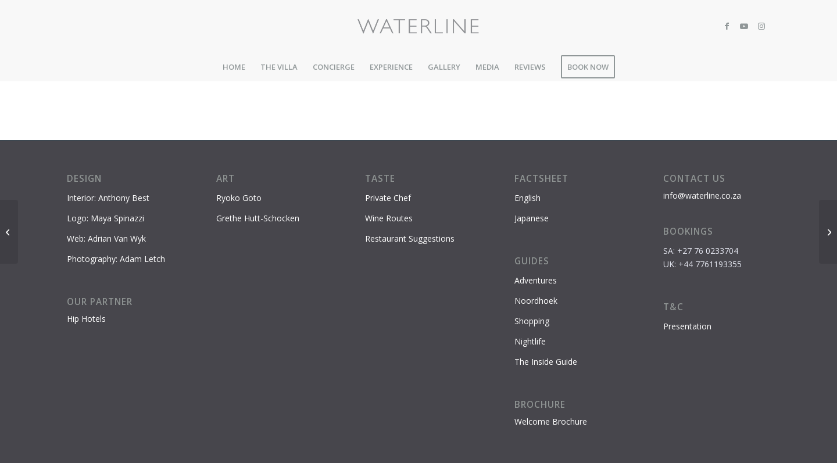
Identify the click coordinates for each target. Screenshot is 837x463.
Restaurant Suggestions (410, 238)
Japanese (531, 218)
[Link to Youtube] (744, 26)
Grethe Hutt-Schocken (257, 218)
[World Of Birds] (9, 232)
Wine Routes (389, 218)
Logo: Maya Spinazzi (105, 218)
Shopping (531, 320)
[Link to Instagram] (761, 26)
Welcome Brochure (550, 421)
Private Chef (388, 197)
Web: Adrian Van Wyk (106, 238)
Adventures (535, 280)
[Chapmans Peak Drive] (828, 232)
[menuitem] (234, 66)
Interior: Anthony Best (108, 197)
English (527, 197)
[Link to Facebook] (726, 26)
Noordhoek (535, 300)
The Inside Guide (545, 361)
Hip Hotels (86, 318)
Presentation (687, 326)
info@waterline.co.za (702, 195)
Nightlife (530, 341)
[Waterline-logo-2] (419, 26)
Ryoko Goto (239, 197)
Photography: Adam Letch (116, 258)
